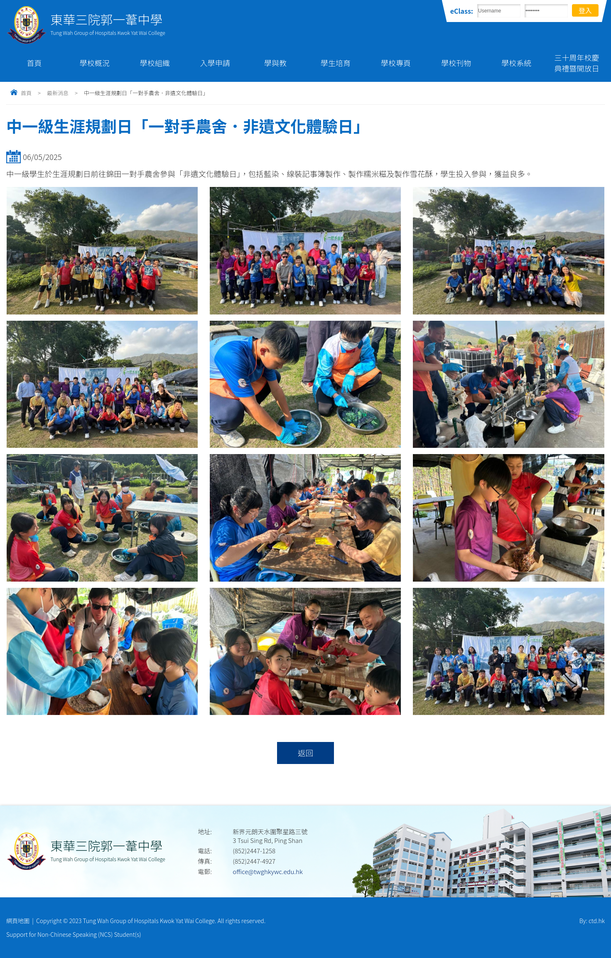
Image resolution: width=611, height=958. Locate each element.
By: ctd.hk (592, 920)
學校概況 (95, 62)
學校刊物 (456, 62)
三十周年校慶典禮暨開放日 (576, 63)
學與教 (275, 62)
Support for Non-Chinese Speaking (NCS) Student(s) (73, 934)
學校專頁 (396, 62)
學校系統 (516, 62)
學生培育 (336, 62)
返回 (305, 752)
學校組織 (155, 62)
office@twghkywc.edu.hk (267, 871)
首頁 (34, 62)
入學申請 (215, 62)
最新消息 (58, 93)
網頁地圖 (17, 920)
